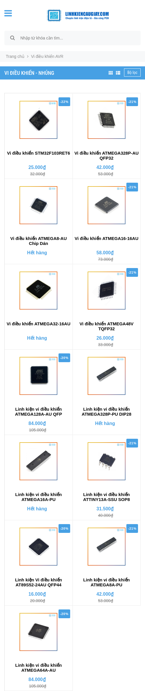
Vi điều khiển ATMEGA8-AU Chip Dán (38, 241)
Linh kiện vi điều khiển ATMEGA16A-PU (38, 497)
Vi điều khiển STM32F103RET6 (38, 153)
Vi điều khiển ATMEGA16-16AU (106, 238)
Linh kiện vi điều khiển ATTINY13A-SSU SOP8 (106, 497)
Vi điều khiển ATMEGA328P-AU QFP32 (106, 155)
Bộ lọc (132, 72)
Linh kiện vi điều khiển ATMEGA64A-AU (38, 668)
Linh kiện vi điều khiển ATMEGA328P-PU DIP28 (106, 412)
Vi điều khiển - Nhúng (29, 73)
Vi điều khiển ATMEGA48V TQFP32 (106, 326)
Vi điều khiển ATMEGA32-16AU (38, 323)
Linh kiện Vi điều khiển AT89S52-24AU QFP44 (38, 582)
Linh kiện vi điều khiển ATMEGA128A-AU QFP (38, 412)
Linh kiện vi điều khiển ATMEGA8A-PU (106, 582)
